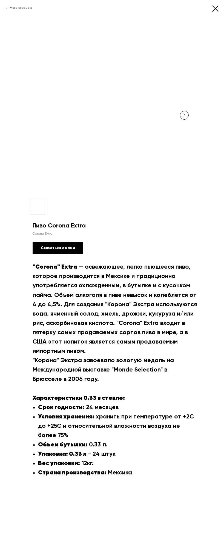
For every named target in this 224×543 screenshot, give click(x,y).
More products (21, 8)
